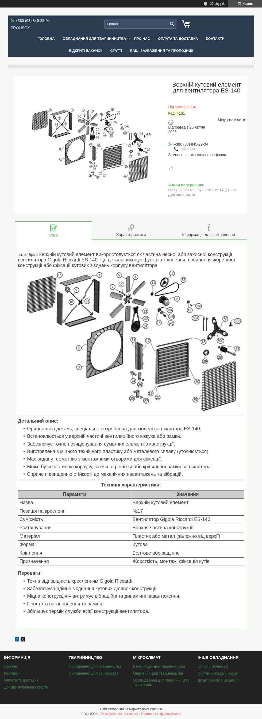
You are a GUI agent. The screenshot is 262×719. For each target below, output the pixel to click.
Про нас (142, 39)
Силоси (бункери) (213, 666)
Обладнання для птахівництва (94, 666)
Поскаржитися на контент (119, 714)
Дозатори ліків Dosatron (218, 680)
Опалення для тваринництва (158, 673)
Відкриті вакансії (85, 51)
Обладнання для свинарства (93, 673)
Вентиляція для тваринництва (159, 666)
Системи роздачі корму (218, 673)
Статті (116, 51)
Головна (46, 39)
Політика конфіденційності (161, 714)
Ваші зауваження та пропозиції (161, 51)
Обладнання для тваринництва (94, 39)
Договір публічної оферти (26, 687)
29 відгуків (217, 4)
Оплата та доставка (178, 39)
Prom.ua (156, 709)
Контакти (215, 39)
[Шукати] (172, 24)
